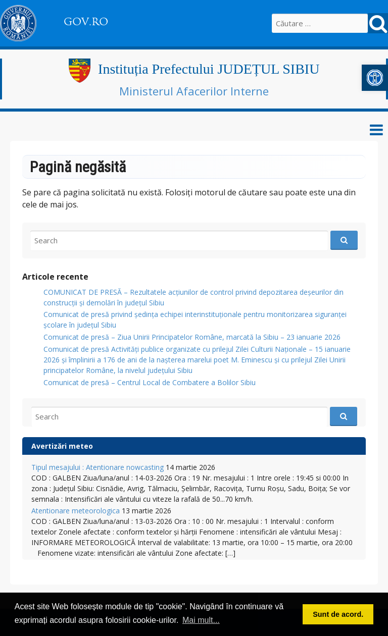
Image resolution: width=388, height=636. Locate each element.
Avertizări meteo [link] (62, 446)
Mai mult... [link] (201, 620)
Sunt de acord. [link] (338, 614)
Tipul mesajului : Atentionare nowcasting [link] (97, 467)
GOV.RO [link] (86, 21)
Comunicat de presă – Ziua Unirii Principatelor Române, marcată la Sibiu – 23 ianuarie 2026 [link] (192, 337)
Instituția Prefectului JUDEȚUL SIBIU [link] (208, 69)
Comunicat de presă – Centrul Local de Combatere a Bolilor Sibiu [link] (149, 382)
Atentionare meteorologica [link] (75, 510)
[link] (375, 78)
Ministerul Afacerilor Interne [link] (194, 90)
